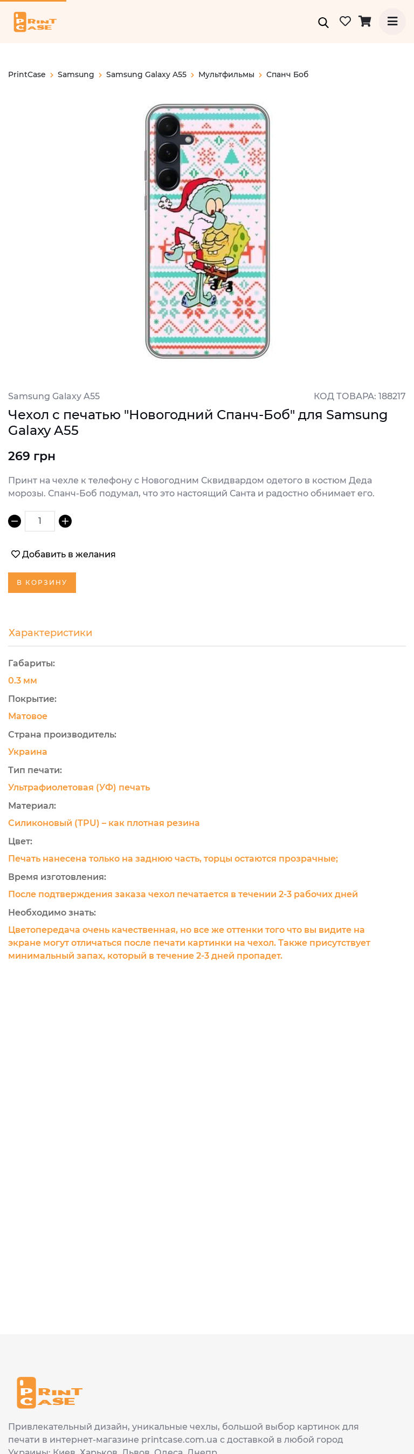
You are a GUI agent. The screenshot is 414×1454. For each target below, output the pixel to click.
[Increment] (65, 521)
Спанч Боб (287, 74)
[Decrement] (14, 521)
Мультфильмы (230, 74)
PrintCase (30, 74)
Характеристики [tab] (50, 633)
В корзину (42, 582)
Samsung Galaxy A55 (150, 74)
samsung (80, 74)
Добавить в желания (63, 554)
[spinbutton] (40, 521)
